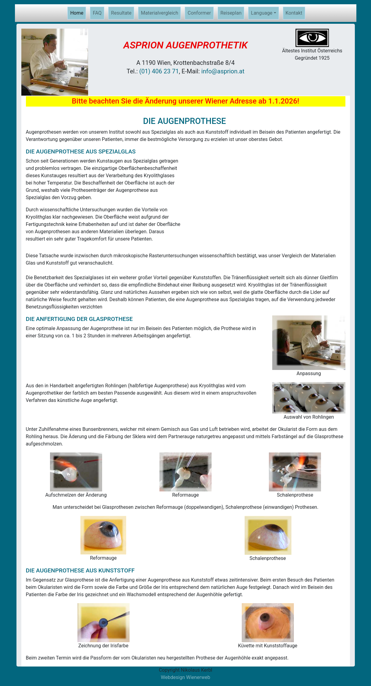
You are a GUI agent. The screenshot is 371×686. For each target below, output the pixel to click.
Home (78, 12)
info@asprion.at (222, 71)
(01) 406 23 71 (159, 71)
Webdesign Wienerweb (185, 677)
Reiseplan (230, 13)
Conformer (199, 13)
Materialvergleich (159, 13)
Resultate (121, 13)
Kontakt (294, 13)
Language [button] (261, 13)
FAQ (97, 13)
